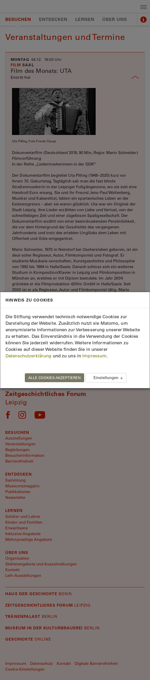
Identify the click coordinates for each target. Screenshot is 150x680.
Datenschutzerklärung (28, 355)
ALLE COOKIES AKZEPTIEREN (54, 377)
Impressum (94, 355)
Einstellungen (106, 377)
